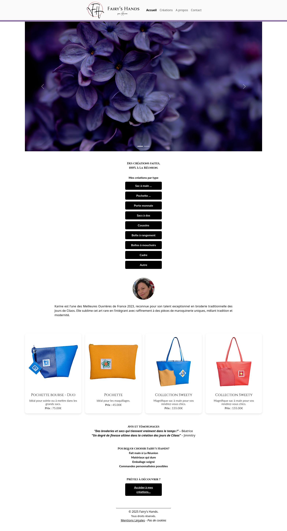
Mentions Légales (133, 520)
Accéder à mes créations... (143, 489)
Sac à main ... (143, 185)
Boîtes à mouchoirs (143, 245)
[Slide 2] (147, 146)
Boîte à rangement (144, 235)
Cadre (143, 255)
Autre (143, 265)
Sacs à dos (143, 215)
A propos (182, 10)
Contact (196, 10)
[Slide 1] (140, 146)
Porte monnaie (143, 205)
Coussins (143, 225)
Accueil (151, 10)
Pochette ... (143, 195)
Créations (166, 10)
